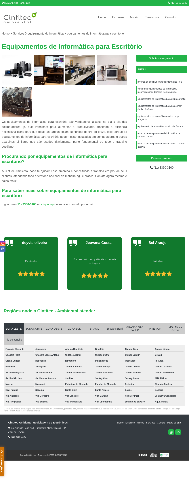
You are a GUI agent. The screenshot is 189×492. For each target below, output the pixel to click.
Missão (134, 17)
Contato (170, 17)
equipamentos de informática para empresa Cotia (162, 99)
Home (102, 17)
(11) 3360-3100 (177, 2)
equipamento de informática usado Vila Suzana (160, 126)
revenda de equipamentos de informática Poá (160, 82)
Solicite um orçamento (161, 58)
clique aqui (48, 204)
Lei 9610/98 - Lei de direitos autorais (25, 411)
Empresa (118, 17)
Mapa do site (174, 422)
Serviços (151, 17)
